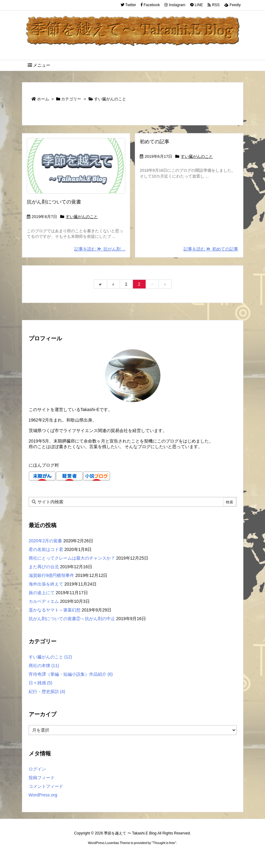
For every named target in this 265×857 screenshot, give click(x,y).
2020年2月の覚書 (45, 540)
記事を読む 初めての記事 (211, 248)
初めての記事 (154, 141)
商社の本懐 (44, 665)
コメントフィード (46, 786)
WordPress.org (43, 794)
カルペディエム (44, 601)
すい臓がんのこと (82, 216)
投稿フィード (42, 777)
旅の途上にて (42, 592)
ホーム (43, 99)
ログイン (37, 769)
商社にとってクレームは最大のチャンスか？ (72, 558)
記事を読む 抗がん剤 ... (99, 248)
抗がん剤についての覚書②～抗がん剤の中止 (72, 618)
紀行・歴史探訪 (47, 691)
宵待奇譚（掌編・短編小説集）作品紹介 (71, 674)
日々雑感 (40, 682)
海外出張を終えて (46, 584)
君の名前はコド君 (46, 549)
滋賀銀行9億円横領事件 (51, 575)
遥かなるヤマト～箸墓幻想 (55, 609)
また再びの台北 (44, 566)
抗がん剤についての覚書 (54, 201)
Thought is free (164, 843)
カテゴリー (71, 99)
